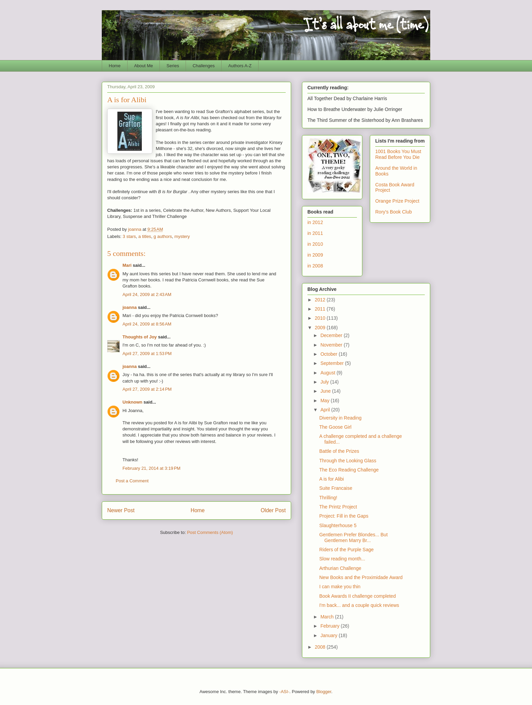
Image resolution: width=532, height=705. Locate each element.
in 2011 (315, 233)
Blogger (323, 691)
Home (115, 65)
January (329, 635)
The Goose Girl (335, 427)
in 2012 (315, 222)
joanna (129, 307)
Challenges (204, 65)
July (325, 382)
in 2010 (315, 244)
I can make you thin (339, 586)
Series (173, 65)
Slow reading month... (342, 558)
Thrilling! (328, 497)
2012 (321, 299)
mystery (182, 236)
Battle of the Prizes (339, 451)
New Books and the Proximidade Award (361, 577)
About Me (143, 65)
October (329, 354)
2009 (321, 327)
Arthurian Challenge (340, 568)
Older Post (273, 510)
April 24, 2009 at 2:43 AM (146, 294)
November (331, 345)
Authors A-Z (240, 65)
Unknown (132, 402)
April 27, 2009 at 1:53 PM (147, 353)
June (326, 391)
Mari (127, 265)
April (325, 409)
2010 (321, 318)
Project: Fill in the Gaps (343, 516)
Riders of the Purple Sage (346, 549)
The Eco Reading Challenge (349, 469)
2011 (321, 309)
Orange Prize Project (397, 201)
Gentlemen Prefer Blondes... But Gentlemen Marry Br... (353, 537)
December (331, 335)
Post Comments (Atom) (210, 532)
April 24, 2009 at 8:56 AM (146, 324)
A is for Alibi (331, 479)
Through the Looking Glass (347, 460)
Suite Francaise (335, 488)
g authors (163, 236)
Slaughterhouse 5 (338, 525)
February (330, 626)
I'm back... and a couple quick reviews (359, 605)
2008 (321, 647)
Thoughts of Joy (139, 336)
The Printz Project (338, 506)
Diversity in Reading (340, 418)
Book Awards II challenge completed (357, 596)
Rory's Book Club (393, 212)
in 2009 (315, 255)
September (332, 363)
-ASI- (284, 691)
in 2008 (315, 265)
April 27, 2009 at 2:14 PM (147, 389)
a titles (144, 236)
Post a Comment (132, 480)
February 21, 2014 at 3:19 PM (151, 468)
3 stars (129, 236)
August (328, 372)
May (325, 400)
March (327, 616)
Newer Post (121, 510)
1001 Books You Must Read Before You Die (398, 154)
